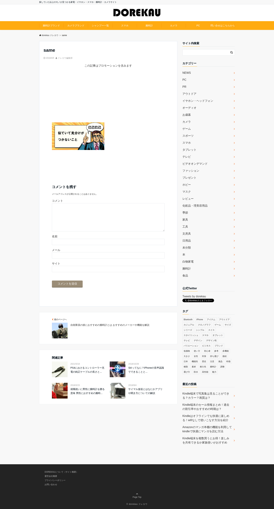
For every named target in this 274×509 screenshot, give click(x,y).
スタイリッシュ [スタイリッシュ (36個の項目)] (191, 335)
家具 (185, 219)
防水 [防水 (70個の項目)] (196, 372)
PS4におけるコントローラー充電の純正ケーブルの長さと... (87, 375)
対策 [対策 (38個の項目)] (204, 356)
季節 (185, 212)
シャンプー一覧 (100, 25)
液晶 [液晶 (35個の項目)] (220, 361)
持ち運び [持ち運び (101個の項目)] (214, 356)
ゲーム (186, 128)
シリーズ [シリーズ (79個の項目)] (188, 330)
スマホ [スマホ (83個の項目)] (205, 335)
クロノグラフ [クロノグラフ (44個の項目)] (204, 325)
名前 (54, 242)
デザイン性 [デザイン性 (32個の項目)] (211, 340)
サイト (56, 269)
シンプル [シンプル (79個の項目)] (200, 330)
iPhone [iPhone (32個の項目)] (199, 319)
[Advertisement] (108, 97)
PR (184, 86)
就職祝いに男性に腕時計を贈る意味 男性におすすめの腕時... (87, 396)
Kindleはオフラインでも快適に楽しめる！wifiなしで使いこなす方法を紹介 (205, 418)
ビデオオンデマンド (195, 163)
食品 (185, 275)
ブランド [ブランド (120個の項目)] (219, 346)
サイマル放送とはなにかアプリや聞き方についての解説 (145, 396)
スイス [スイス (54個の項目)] (211, 330)
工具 (185, 226)
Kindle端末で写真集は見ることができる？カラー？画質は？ (205, 395)
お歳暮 (186, 114)
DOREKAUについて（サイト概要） (61, 472)
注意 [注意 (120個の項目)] (212, 361)
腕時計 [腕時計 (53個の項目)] (213, 366)
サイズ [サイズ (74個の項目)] (228, 325)
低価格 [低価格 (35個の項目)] (187, 351)
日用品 (186, 240)
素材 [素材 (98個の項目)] (194, 366)
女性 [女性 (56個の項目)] (196, 356)
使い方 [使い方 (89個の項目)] (197, 351)
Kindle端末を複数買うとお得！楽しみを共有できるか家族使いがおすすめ (205, 440)
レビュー (188, 198)
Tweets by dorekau (194, 296)
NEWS (186, 72)
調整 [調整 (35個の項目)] (222, 366)
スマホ (124, 25)
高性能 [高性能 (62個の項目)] (205, 372)
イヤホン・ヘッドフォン (197, 100)
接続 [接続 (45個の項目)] (224, 356)
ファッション (190, 170)
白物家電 (188, 261)
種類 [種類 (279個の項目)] (186, 366)
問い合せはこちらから (222, 25)
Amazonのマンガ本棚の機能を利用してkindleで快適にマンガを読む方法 (207, 429)
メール (56, 255)
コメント (57, 200)
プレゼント (189, 177)
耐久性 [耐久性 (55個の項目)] (203, 366)
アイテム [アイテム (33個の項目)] (211, 319)
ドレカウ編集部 (65, 58)
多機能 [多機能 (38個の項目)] (225, 351)
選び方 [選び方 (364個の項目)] (187, 372)
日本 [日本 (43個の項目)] (186, 361)
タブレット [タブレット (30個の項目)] (217, 335)
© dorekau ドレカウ (137, 504)
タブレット (189, 149)
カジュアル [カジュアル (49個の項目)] (189, 325)
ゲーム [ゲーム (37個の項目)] (218, 325)
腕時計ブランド (51, 25)
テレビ (186, 156)
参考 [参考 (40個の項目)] (216, 351)
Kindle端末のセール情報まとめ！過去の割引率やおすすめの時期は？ (205, 406)
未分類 (186, 247)
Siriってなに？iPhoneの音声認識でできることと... (146, 375)
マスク (186, 191)
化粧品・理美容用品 (195, 205)
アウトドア (189, 93)
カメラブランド (75, 25)
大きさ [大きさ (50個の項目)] (187, 356)
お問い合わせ (51, 484)
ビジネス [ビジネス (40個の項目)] (206, 346)
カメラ (173, 25)
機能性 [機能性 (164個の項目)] (195, 361)
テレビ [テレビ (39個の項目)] (187, 340)
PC (198, 25)
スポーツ (188, 135)
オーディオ (189, 107)
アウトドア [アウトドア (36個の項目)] (224, 319)
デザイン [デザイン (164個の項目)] (198, 340)
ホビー (186, 184)
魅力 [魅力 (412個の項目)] (214, 372)
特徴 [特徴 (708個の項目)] (228, 361)
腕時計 (149, 25)
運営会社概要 (51, 476)
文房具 (186, 233)
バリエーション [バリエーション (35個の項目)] (191, 346)
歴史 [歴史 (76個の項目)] (204, 361)
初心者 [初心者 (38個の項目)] (207, 351)
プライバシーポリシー (55, 480)
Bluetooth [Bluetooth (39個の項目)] (188, 319)
